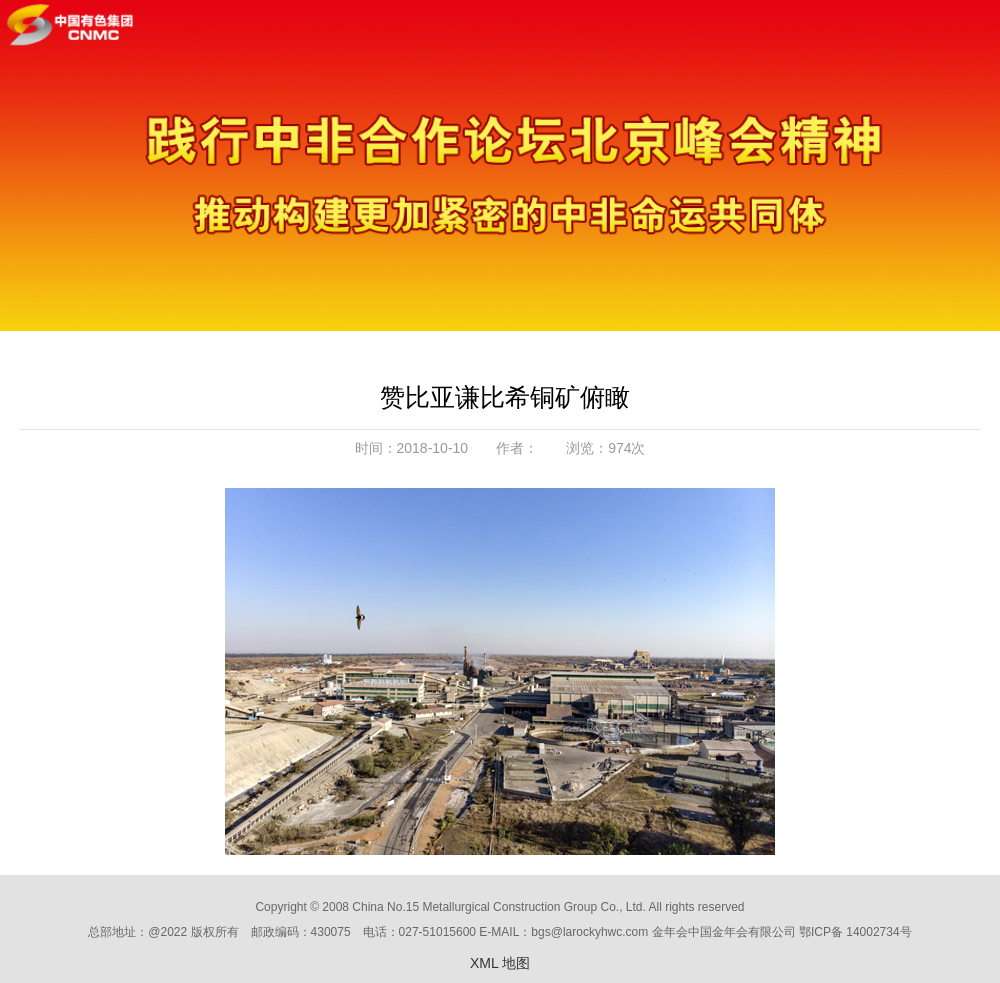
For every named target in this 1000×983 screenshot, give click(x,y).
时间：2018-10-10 (412, 448)
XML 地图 (500, 963)
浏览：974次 (605, 448)
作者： (517, 448)
